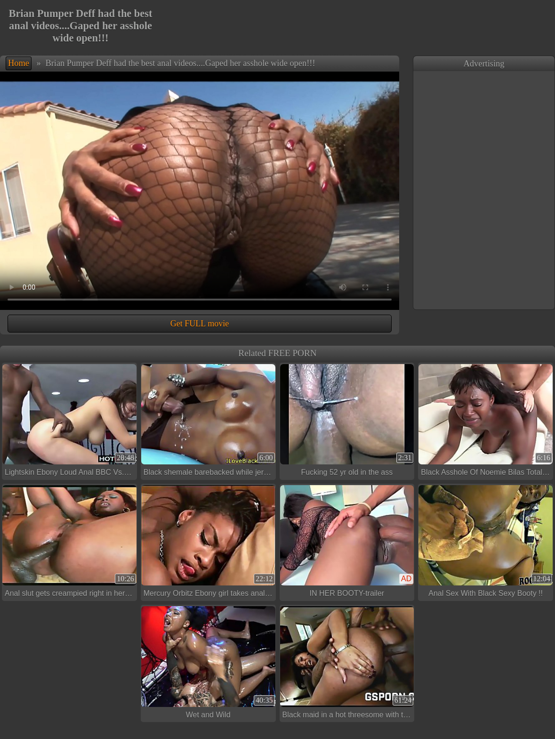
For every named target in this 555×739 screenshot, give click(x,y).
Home (18, 63)
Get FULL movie (199, 323)
